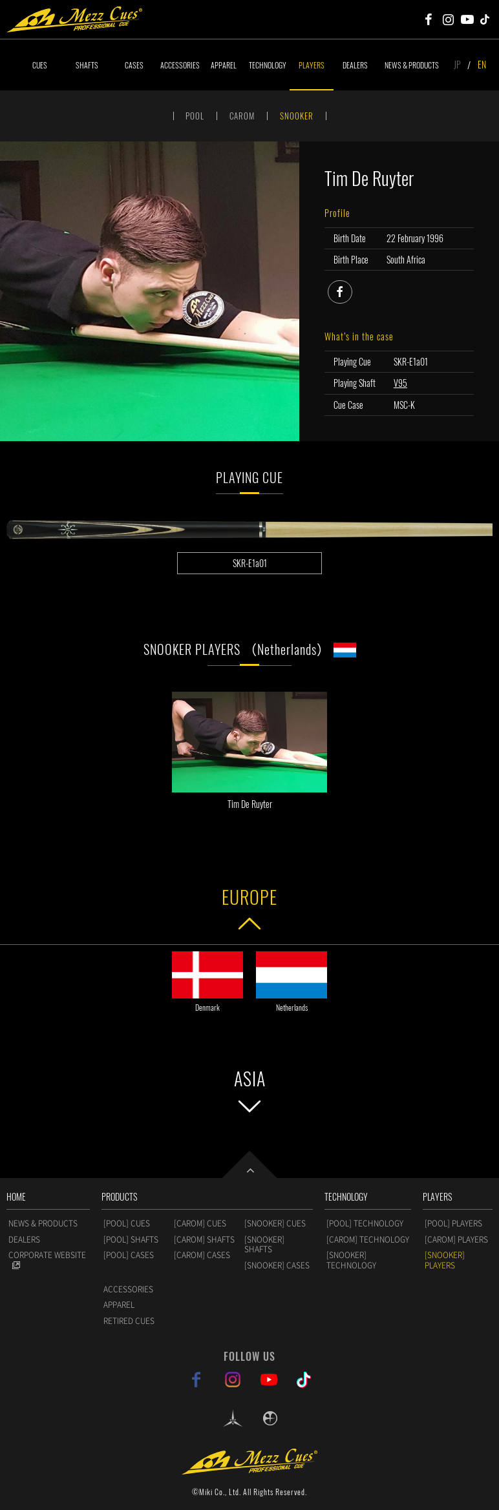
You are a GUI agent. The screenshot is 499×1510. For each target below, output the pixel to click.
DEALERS (355, 64)
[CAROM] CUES (200, 1223)
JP (457, 64)
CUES (39, 64)
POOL (195, 115)
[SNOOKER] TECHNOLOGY (351, 1260)
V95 (400, 382)
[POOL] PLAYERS (453, 1223)
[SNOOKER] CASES (277, 1265)
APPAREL (224, 64)
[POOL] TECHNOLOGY (364, 1223)
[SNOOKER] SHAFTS (264, 1245)
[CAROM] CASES (202, 1255)
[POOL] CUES (126, 1223)
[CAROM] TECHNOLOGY (367, 1239)
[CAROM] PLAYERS (456, 1239)
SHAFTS (87, 64)
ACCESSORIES (180, 64)
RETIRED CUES (128, 1321)
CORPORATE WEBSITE (47, 1255)
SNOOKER (296, 115)
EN (482, 64)
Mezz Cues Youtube (467, 19)
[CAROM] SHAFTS (204, 1239)
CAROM (242, 115)
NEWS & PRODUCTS (412, 64)
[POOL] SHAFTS (130, 1239)
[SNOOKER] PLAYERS (445, 1260)
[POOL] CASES (128, 1255)
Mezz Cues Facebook (428, 19)
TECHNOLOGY (267, 64)
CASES (134, 64)
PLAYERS (311, 64)
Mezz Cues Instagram (447, 19)
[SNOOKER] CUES (275, 1223)
